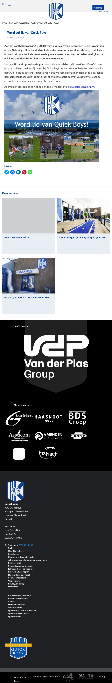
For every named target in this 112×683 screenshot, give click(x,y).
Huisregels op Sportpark (19, 575)
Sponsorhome (14, 617)
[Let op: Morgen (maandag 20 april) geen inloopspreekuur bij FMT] (83, 215)
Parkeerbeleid (14, 563)
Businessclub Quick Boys (19, 596)
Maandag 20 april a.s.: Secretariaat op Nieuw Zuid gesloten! (35, 297)
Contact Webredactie (18, 578)
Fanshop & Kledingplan (18, 572)
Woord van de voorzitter (17, 237)
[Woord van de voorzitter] (28, 215)
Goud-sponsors (15, 607)
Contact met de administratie (21, 557)
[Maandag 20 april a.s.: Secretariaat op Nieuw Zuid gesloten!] (28, 275)
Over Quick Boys (15, 551)
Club (10, 548)
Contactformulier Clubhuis (20, 566)
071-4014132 (26, 545)
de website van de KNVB (82, 86)
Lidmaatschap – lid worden (20, 569)
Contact (11, 602)
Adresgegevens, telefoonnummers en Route (27, 560)
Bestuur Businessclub (18, 599)
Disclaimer (13, 587)
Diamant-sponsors (16, 605)
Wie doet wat (14, 581)
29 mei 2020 (14, 37)
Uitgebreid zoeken (102, 12)
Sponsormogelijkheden (18, 613)
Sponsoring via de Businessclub (22, 611)
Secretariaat (13, 554)
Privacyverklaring (16, 584)
